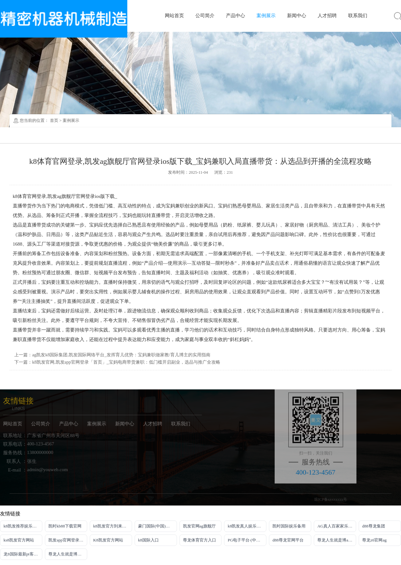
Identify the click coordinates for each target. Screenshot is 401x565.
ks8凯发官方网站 (19, 540)
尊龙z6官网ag (374, 540)
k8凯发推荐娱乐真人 (22, 526)
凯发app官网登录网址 (67, 540)
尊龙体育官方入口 (199, 540)
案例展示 (266, 15)
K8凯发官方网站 (108, 540)
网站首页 (174, 15)
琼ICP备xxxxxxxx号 (338, 499)
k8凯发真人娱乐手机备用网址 (247, 526)
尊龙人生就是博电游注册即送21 (67, 554)
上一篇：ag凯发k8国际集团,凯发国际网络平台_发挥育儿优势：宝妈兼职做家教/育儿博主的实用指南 (112, 354)
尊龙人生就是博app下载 (336, 540)
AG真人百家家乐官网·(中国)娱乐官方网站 (336, 526)
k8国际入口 (148, 540)
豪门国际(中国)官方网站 (157, 526)
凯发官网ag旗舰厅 (199, 526)
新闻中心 (296, 15)
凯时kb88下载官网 (64, 526)
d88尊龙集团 (373, 526)
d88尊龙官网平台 (288, 540)
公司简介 (205, 15)
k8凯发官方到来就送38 (112, 526)
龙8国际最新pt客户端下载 (23, 554)
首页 (54, 120)
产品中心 (235, 15)
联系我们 (357, 15)
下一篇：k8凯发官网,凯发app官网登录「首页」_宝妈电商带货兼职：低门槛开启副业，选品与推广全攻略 (117, 362)
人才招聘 (327, 15)
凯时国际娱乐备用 (289, 526)
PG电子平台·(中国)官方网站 (247, 540)
